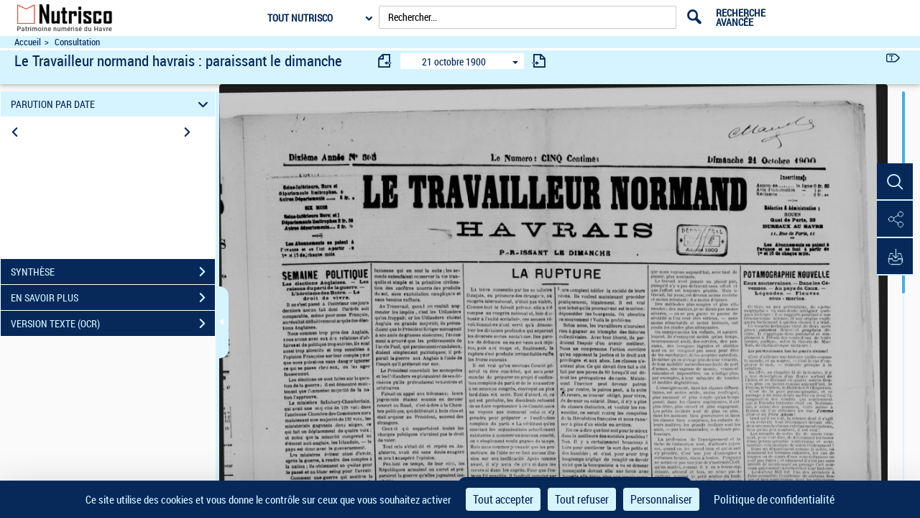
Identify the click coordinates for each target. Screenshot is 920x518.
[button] (895, 182)
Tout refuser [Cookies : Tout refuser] (582, 499)
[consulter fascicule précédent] (385, 60)
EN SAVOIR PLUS (113, 298)
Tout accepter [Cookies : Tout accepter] (503, 499)
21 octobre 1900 (454, 61)
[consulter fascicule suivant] (539, 60)
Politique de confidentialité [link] (774, 499)
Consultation (77, 42)
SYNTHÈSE (113, 272)
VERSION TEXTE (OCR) (113, 324)
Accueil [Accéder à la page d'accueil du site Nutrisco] (27, 42)
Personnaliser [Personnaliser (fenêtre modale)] (661, 499)
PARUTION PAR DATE (112, 104)
